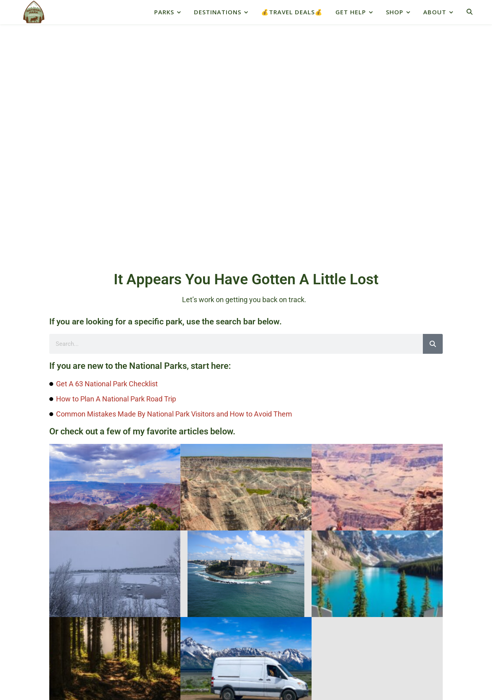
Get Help (350, 12)
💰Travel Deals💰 (292, 12)
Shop (394, 12)
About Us (255, 656)
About (434, 12)
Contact (287, 656)
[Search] (433, 104)
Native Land (42, 608)
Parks (164, 12)
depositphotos (301, 671)
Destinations (217, 12)
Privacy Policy (213, 656)
